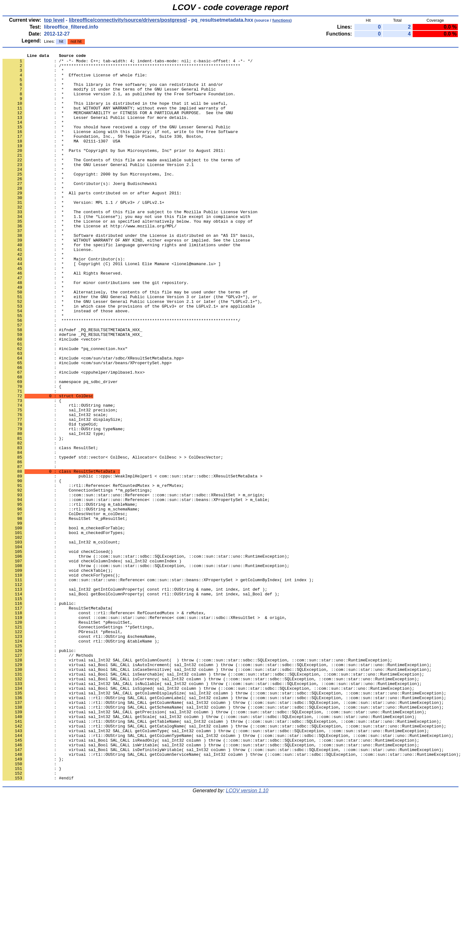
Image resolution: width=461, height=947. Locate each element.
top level (54, 20)
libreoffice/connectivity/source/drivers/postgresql (128, 20)
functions (281, 20)
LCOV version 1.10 (247, 936)
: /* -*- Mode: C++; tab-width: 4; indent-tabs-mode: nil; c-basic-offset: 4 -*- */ (128, 62)
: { (32, 453)
